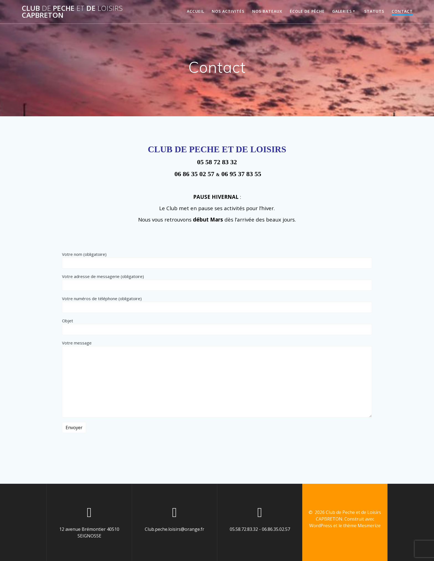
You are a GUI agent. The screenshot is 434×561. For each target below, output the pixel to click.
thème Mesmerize (362, 526)
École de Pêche (307, 11)
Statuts (374, 11)
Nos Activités (228, 11)
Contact (402, 11)
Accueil (195, 11)
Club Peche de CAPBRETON (72, 12)
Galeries (342, 11)
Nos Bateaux (267, 11)
